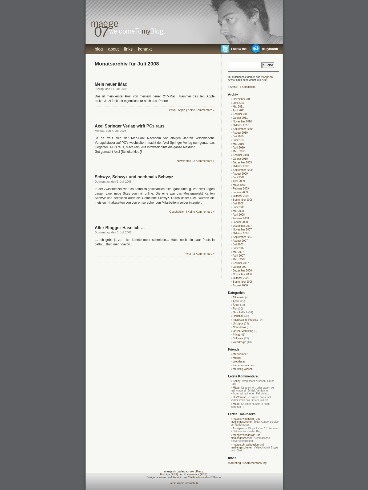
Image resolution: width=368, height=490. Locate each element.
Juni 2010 (238, 140)
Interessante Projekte (245, 319)
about (113, 49)
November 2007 (242, 229)
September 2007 (243, 237)
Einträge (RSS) (169, 474)
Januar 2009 (240, 192)
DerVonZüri (239, 397)
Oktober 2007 (241, 233)
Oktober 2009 (241, 166)
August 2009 (240, 173)
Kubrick (176, 477)
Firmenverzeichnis (243, 365)
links (128, 49)
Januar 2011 (240, 117)
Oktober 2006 (241, 278)
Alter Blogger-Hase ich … (120, 227)
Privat (172, 110)
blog (99, 49)
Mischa (237, 357)
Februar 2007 (241, 263)
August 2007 (240, 240)
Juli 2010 (238, 136)
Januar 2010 (240, 158)
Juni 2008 (238, 207)
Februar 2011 (241, 114)
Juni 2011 (238, 102)
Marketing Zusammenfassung (247, 462)
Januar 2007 (240, 266)
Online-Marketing (243, 331)
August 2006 (240, 285)
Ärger (236, 304)
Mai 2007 (238, 251)
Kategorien (248, 86)
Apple (181, 110)
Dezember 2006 (242, 270)
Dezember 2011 (242, 99)
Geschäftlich (177, 211)
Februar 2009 (241, 188)
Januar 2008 (240, 222)
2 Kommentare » (204, 160)
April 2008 (239, 214)
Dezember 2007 (242, 225)
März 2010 (239, 151)
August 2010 (240, 132)
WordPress (196, 471)
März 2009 (239, 184)
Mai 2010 (238, 143)
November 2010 (242, 121)
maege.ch (267, 77)
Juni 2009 (238, 177)
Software (238, 338)
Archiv (233, 86)
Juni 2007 (238, 248)
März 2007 (239, 259)
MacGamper (240, 354)
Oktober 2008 (241, 196)
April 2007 (239, 255)
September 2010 (243, 128)
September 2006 (243, 281)
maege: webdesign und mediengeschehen (246, 420)
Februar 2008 (241, 218)
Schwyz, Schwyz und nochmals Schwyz (134, 177)
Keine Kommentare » (201, 110)
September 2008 (243, 199)
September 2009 (243, 169)
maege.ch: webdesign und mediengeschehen (247, 446)
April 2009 (239, 181)
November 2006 (242, 274)
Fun (235, 308)
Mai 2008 (238, 210)
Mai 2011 (238, 106)
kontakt (145, 49)
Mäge (236, 387)
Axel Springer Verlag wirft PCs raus (130, 126)
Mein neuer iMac (111, 84)
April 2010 (239, 147)
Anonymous (240, 428)
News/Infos (184, 160)
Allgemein (238, 297)
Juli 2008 (238, 203)
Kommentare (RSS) (195, 474)
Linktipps (238, 323)
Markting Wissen (243, 369)
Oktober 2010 (241, 125)
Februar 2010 (241, 155)
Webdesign (239, 342)
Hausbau (238, 316)
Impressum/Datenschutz (184, 483)
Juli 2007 (238, 244)
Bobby (236, 381)
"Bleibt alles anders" (200, 477)
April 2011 (239, 110)
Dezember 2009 (242, 162)
